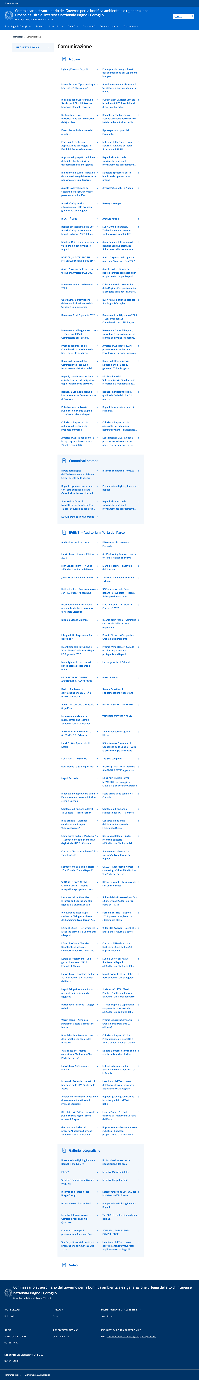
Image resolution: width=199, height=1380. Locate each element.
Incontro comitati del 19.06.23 (118, 470)
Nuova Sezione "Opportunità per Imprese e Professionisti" (78, 86)
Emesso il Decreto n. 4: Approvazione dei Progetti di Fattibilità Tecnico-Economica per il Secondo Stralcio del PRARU (77, 145)
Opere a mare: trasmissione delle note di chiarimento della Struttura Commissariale (77, 303)
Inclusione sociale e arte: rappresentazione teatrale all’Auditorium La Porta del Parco (75, 719)
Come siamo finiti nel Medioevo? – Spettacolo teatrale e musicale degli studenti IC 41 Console (78, 839)
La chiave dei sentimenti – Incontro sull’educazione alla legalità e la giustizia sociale (76, 901)
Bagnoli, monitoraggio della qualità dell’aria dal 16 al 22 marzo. (117, 395)
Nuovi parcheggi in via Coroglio (77, 517)
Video (73, 1265)
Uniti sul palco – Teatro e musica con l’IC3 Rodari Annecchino (78, 591)
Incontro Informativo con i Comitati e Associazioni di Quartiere (75, 1218)
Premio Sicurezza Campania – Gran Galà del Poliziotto (118, 637)
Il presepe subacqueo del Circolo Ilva (115, 132)
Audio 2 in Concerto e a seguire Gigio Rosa (77, 706)
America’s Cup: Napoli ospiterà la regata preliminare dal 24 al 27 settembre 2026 (77, 441)
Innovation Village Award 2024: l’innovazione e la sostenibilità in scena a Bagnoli (78, 797)
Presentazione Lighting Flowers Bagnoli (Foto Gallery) (78, 1162)
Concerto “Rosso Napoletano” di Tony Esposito (78, 853)
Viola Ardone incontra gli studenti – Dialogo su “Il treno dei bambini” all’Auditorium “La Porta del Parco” (77, 916)
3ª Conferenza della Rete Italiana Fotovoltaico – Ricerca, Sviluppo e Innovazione (118, 592)
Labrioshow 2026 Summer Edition (75, 1067)
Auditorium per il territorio (75, 542)
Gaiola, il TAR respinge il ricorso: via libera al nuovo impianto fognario (78, 245)
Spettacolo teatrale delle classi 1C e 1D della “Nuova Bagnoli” (77, 868)
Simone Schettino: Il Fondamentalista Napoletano (117, 691)
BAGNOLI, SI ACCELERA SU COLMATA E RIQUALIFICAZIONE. (78, 259)
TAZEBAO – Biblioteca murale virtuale (118, 579)
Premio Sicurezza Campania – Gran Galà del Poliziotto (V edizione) (118, 1023)
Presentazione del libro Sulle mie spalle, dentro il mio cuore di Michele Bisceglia (77, 608)
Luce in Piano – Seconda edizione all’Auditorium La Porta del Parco (119, 1115)
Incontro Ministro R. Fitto (115, 1172)
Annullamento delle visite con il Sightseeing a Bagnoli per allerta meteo (119, 88)
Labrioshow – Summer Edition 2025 (77, 555)
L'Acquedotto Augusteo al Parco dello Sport (78, 637)
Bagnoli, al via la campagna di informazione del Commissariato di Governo (78, 395)
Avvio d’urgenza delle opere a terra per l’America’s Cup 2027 (77, 270)
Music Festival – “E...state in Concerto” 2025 (117, 606)
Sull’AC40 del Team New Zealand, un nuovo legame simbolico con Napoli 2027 (116, 230)
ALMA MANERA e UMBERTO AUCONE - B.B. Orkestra (76, 733)
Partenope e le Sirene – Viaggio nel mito (78, 1006)
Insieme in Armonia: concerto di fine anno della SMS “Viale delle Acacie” (78, 1085)
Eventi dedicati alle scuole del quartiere (77, 132)
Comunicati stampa (83, 460)
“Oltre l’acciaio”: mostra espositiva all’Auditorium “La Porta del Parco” (76, 1054)
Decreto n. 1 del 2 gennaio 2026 (78, 315)
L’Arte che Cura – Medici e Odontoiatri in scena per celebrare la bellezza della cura (77, 947)
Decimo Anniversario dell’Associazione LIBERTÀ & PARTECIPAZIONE (76, 692)
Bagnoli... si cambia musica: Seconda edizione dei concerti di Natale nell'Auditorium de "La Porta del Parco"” (119, 118)
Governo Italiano (12, 3)
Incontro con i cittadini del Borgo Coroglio (75, 1193)
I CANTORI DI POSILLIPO (74, 758)
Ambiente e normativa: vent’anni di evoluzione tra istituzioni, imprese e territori (78, 1100)
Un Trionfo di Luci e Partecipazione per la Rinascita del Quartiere (77, 118)
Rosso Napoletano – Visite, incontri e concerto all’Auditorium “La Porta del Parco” (117, 839)
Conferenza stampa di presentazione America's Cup (76, 1232)
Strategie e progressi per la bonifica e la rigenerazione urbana (116, 176)
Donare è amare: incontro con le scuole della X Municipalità (119, 1052)
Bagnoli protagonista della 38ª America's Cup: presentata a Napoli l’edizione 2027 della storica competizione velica (77, 230)
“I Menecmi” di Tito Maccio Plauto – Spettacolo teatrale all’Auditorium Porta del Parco (118, 993)
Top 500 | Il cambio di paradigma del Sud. (119, 1216)
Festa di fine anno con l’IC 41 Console (117, 795)
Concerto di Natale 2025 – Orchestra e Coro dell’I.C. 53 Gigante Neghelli (117, 947)
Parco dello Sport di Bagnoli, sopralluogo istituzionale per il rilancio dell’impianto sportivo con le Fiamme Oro (118, 334)
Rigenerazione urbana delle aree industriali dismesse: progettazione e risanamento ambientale (119, 1131)
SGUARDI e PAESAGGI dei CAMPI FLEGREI (115, 1232)
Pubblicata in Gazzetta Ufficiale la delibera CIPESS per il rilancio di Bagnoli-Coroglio (119, 103)
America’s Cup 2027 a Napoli (117, 188)
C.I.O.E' (65, 1172)
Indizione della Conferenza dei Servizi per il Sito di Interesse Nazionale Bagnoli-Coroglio (77, 103)
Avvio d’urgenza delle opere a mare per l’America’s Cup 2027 (118, 259)
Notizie (74, 59)
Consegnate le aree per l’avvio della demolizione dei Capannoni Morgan (119, 72)
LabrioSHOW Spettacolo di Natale (75, 745)
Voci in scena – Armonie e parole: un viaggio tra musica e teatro (77, 1023)
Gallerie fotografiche (84, 1150)
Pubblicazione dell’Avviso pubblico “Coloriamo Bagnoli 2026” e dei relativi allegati (76, 410)
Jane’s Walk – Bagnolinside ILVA (78, 577)
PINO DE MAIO (110, 677)
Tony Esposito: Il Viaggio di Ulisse (116, 733)
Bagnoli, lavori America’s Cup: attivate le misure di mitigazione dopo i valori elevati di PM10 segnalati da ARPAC (78, 380)
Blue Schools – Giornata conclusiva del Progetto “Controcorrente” (74, 824)
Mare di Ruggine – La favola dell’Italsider (117, 567)
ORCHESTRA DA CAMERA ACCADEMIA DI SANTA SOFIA (76, 679)
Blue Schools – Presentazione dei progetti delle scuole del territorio (77, 1039)
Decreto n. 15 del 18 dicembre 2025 (77, 286)
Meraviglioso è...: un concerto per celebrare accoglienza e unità (76, 665)
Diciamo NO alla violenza (74, 620)
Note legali (9, 1316)
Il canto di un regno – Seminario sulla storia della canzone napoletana (119, 623)
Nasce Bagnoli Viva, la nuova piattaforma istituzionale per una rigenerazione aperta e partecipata (117, 441)
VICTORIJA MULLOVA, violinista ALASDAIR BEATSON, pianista (118, 768)
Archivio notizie (110, 219)
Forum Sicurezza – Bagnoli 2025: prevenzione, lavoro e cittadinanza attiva (117, 916)
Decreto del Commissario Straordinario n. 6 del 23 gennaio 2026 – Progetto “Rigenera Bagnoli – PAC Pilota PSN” (118, 364)
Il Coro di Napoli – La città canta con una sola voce (119, 883)
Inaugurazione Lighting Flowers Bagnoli (119, 1205)
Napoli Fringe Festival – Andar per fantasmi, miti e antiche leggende (77, 993)
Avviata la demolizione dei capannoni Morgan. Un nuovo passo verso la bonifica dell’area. (77, 191)
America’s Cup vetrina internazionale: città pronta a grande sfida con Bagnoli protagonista (76, 207)
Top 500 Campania (112, 758)
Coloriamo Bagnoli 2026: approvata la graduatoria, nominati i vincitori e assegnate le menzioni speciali (118, 426)
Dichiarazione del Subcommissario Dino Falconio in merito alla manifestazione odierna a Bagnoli (118, 380)
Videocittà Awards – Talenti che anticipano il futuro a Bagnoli (119, 929)
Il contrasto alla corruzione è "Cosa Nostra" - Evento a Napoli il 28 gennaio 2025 (78, 650)
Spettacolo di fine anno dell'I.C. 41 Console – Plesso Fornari (77, 810)
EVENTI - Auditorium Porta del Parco (97, 532)
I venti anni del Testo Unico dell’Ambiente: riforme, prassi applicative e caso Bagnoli (118, 1085)
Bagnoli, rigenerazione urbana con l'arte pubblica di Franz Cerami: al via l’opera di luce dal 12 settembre (78, 489)
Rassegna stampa (111, 203)
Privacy (56, 1316)
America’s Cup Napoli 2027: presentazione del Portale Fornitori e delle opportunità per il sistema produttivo (119, 349)
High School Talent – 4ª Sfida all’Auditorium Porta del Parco (77, 567)
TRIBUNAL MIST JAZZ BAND (117, 716)
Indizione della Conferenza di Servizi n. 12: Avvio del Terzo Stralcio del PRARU (117, 145)
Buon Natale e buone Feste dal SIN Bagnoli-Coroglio (118, 301)
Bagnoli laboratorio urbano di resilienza (118, 408)
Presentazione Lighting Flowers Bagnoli (119, 487)
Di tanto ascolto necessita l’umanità (115, 544)
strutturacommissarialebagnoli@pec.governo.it (131, 1336)
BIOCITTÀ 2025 (69, 219)
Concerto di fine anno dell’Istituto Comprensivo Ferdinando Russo (115, 824)
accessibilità (106, 1316)
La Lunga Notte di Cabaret (116, 662)
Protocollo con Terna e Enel (76, 1203)
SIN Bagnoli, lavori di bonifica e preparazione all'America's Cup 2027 (77, 1245)
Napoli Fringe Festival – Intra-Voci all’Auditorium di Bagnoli (118, 975)
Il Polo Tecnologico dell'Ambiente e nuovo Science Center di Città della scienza (77, 474)
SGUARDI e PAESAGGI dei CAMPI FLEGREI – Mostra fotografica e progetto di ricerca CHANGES (78, 885)
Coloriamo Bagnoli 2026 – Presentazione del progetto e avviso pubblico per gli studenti (118, 1039)
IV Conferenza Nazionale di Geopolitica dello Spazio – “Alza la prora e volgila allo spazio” (119, 747)
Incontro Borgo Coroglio (115, 1180)
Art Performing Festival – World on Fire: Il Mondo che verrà (119, 555)
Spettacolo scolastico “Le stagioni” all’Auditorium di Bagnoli (116, 855)
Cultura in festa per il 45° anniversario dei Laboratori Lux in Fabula (118, 1069)
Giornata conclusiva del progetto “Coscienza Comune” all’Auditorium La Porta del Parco (77, 1131)
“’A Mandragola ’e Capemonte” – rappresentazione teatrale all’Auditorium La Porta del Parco (119, 1008)
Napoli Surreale (69, 778)
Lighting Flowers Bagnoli (74, 69)
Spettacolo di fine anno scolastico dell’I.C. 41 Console (118, 810)
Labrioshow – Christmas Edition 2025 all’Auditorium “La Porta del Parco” (78, 977)
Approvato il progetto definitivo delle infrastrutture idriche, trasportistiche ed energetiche (78, 161)
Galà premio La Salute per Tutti (77, 766)
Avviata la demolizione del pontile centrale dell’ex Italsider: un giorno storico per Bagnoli (119, 272)
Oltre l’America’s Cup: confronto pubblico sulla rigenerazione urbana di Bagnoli (78, 1115)
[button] (12, 1374)
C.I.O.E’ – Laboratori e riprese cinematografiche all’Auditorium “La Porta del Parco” (119, 870)
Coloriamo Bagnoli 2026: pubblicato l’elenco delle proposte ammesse (74, 426)
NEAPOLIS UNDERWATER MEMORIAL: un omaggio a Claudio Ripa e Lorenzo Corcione (119, 782)
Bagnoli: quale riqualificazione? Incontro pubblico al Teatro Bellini (118, 1100)
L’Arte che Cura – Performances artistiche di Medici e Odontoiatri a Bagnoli (78, 931)
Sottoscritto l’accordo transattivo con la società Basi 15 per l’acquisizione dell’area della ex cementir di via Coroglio (78, 505)
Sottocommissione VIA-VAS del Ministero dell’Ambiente (119, 1193)
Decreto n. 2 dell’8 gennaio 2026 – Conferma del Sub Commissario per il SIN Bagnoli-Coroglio (119, 318)
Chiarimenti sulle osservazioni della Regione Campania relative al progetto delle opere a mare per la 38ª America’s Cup (119, 288)
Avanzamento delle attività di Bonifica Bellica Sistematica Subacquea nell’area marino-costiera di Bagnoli (117, 245)
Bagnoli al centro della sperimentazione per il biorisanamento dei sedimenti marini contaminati (118, 505)
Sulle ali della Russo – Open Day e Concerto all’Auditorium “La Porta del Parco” (119, 901)
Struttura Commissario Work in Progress (77, 1181)
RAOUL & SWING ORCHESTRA (118, 704)
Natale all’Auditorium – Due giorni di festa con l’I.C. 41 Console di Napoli (76, 962)
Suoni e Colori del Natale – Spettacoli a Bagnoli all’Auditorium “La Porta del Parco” (117, 962)
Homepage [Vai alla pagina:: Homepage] (18, 36)
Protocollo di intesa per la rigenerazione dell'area (116, 1162)
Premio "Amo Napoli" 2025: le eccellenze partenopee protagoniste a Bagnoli (118, 650)
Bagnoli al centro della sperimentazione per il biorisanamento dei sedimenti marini (118, 161)
